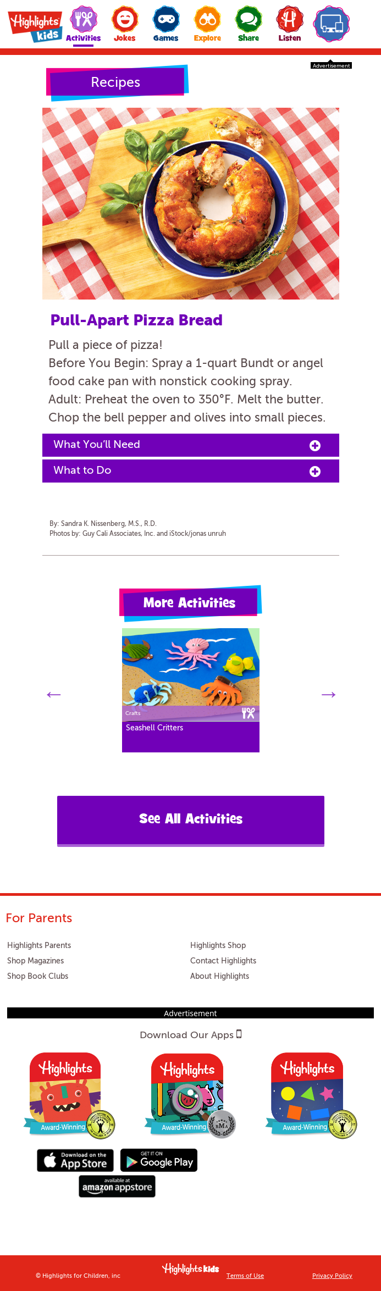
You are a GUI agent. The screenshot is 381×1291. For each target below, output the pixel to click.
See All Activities (190, 820)
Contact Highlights (223, 961)
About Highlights (219, 976)
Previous (53, 691)
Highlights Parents (39, 946)
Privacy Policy (332, 1276)
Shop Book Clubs (37, 976)
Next (328, 691)
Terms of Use (245, 1276)
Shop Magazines (35, 961)
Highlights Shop (218, 946)
